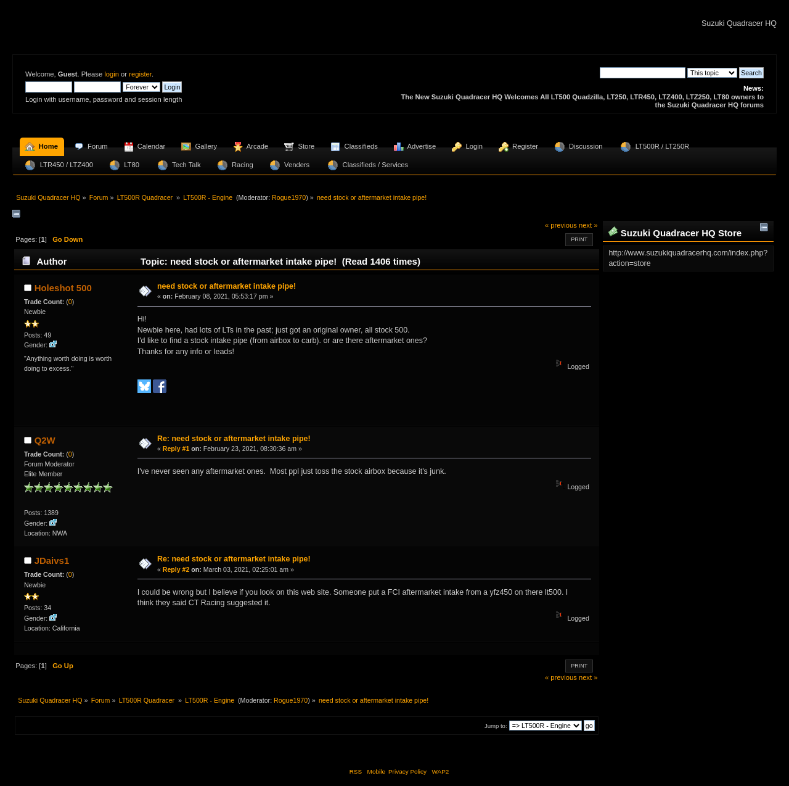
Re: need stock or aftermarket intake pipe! (234, 438)
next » (588, 225)
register (140, 74)
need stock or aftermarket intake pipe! (226, 286)
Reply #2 (176, 569)
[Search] (642, 72)
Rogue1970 (289, 197)
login (111, 74)
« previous (561, 225)
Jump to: (495, 725)
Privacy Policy (407, 771)
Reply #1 (176, 448)
